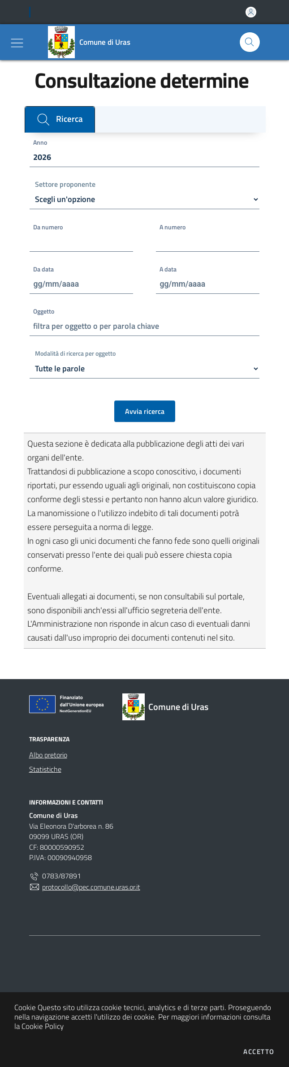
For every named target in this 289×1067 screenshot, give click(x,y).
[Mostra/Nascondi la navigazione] (17, 43)
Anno (40, 142)
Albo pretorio (48, 754)
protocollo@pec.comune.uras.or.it (84, 887)
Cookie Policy (43, 1026)
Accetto (259, 1051)
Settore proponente (65, 184)
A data (168, 269)
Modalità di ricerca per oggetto (75, 354)
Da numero (48, 227)
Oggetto (43, 311)
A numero (172, 227)
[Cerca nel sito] (249, 42)
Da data (43, 269)
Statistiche (45, 769)
